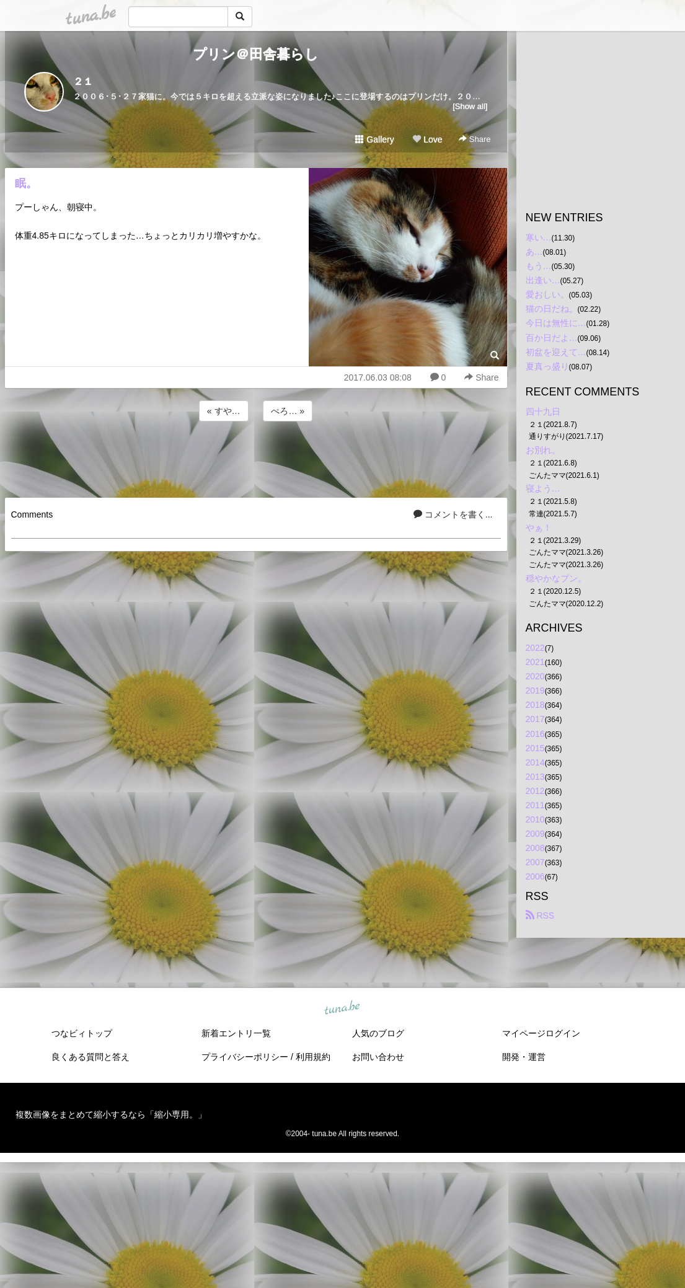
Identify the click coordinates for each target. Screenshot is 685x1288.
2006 (535, 876)
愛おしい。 (547, 294)
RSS (540, 915)
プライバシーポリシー (244, 1057)
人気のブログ (378, 1033)
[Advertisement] (256, 457)
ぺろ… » (287, 411)
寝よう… (543, 488)
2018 (535, 705)
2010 (535, 819)
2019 (535, 690)
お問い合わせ (378, 1057)
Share (474, 139)
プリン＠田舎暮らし (256, 54)
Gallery (374, 139)
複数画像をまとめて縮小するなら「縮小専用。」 (110, 1114)
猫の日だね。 (552, 309)
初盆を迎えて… (556, 352)
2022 (535, 648)
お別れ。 (543, 450)
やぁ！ (539, 527)
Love (427, 139)
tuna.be (342, 1008)
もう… (539, 266)
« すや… (224, 411)
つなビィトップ (81, 1033)
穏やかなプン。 (556, 578)
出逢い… (543, 280)
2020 (535, 676)
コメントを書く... (453, 514)
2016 (535, 734)
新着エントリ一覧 (236, 1033)
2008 (535, 848)
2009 (535, 834)
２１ (83, 81)
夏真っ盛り (547, 366)
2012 (535, 791)
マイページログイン (541, 1033)
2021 (535, 662)
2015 (535, 748)
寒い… (539, 237)
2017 (535, 719)
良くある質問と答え (90, 1057)
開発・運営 (524, 1057)
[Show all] (470, 106)
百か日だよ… (552, 338)
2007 (535, 862)
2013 (535, 777)
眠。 (26, 183)
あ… (534, 252)
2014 (535, 762)
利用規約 (313, 1057)
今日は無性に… (556, 323)
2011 (535, 805)
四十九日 (543, 412)
